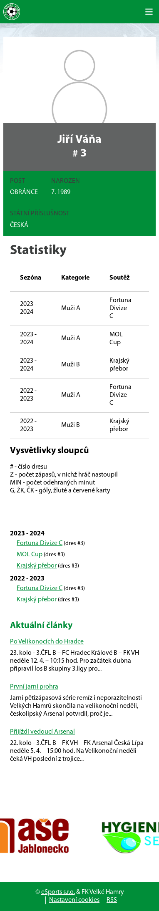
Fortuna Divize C (39, 543)
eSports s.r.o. (58, 892)
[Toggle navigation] (149, 11)
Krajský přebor (37, 566)
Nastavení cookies (74, 900)
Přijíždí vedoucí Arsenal (42, 732)
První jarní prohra (34, 687)
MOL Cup (29, 554)
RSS (112, 900)
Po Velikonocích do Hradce (47, 641)
